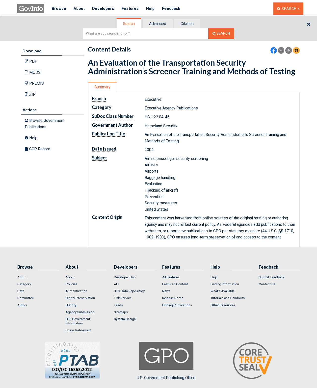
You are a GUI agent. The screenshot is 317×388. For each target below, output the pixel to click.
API (116, 284)
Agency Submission (80, 312)
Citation (187, 23)
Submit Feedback (271, 277)
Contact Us (267, 284)
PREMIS (34, 83)
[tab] (129, 23)
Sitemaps (121, 312)
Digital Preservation (80, 298)
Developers (103, 8)
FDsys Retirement (78, 330)
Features (130, 8)
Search (129, 23)
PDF (31, 61)
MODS (33, 72)
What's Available (223, 291)
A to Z (21, 277)
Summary (102, 87)
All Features (171, 277)
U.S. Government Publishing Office (166, 361)
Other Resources (223, 305)
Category (24, 284)
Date (20, 291)
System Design (125, 319)
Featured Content (175, 284)
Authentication (76, 291)
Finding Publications (177, 305)
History (71, 305)
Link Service (123, 298)
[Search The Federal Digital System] (221, 33)
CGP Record (37, 149)
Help (150, 8)
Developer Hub (125, 277)
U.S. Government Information (78, 321)
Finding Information (225, 284)
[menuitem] (37, 277)
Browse (59, 8)
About (79, 8)
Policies (71, 284)
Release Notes (172, 298)
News (166, 291)
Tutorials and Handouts (228, 298)
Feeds (118, 305)
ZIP (30, 94)
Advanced (157, 23)
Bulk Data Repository (129, 291)
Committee (25, 298)
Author (22, 305)
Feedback (171, 8)
